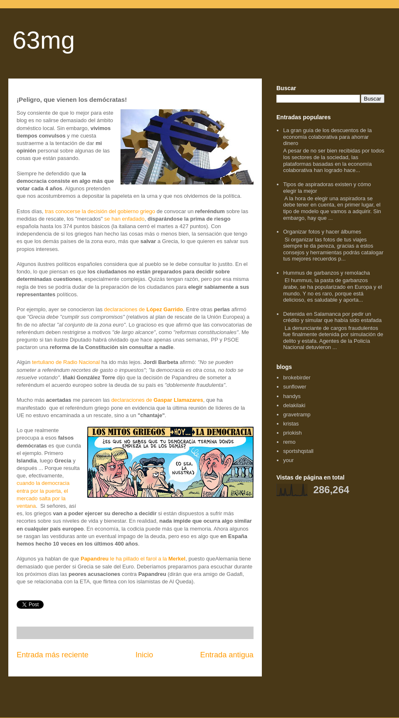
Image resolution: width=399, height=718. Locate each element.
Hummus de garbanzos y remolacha (326, 273)
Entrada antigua (227, 655)
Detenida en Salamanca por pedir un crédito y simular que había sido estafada (332, 317)
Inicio (144, 655)
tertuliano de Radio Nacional (66, 362)
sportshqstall (298, 451)
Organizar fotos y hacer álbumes (322, 232)
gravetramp (296, 414)
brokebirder (296, 377)
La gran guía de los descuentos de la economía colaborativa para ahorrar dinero (327, 136)
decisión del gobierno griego (120, 211)
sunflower (294, 387)
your (288, 460)
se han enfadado (124, 219)
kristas (291, 423)
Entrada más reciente (53, 655)
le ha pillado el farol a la (133, 559)
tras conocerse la (65, 211)
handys (291, 396)
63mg (43, 40)
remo (289, 442)
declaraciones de (143, 309)
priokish (292, 433)
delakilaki (294, 405)
